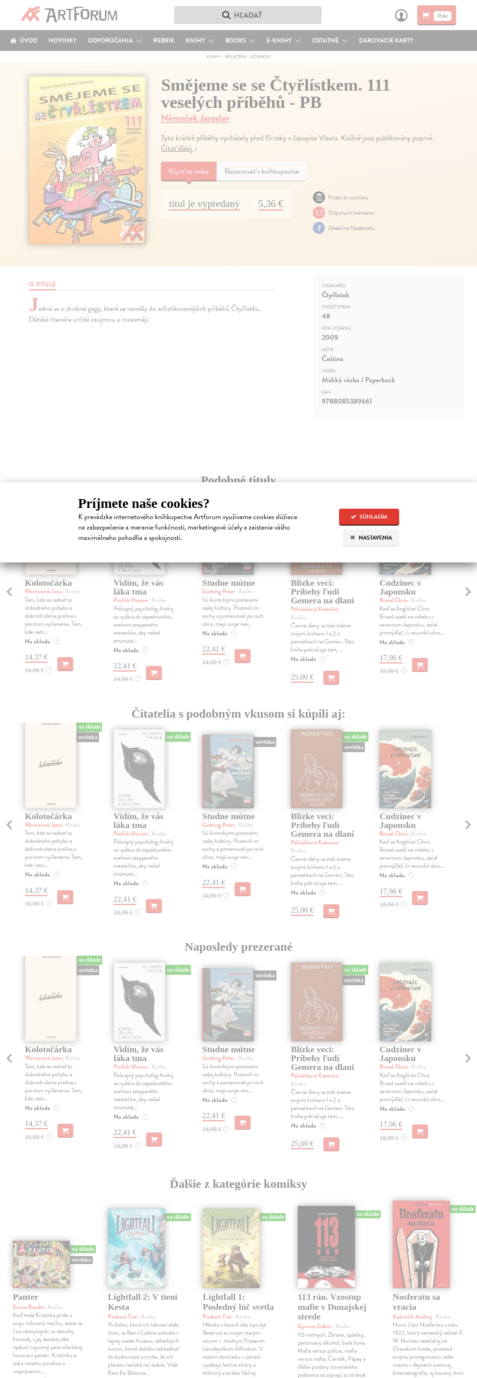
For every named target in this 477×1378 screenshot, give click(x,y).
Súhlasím (369, 517)
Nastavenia (371, 538)
